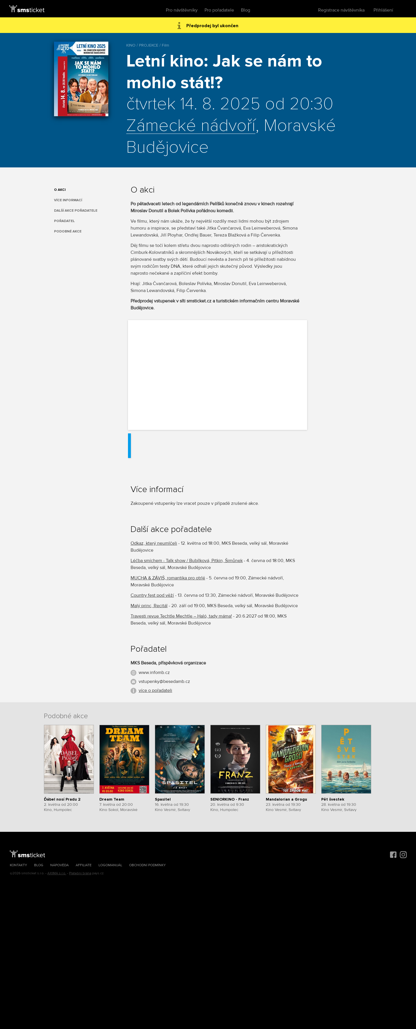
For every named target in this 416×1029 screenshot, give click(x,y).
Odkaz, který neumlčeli (154, 543)
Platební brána (80, 873)
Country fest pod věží (152, 595)
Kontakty (18, 865)
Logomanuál (110, 865)
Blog (245, 10)
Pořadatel (64, 221)
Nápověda (59, 865)
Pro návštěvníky (182, 10)
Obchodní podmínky (147, 865)
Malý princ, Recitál (149, 606)
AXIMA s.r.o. (56, 873)
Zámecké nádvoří (190, 126)
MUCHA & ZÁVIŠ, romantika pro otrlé (168, 578)
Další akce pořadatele (75, 210)
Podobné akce (67, 231)
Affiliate (84, 865)
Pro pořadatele (219, 10)
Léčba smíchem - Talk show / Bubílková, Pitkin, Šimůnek (187, 561)
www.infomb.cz (154, 672)
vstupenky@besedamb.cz (164, 681)
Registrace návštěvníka (341, 10)
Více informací (68, 200)
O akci (60, 190)
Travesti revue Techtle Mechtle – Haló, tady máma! (181, 616)
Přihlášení (383, 10)
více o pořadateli (155, 690)
